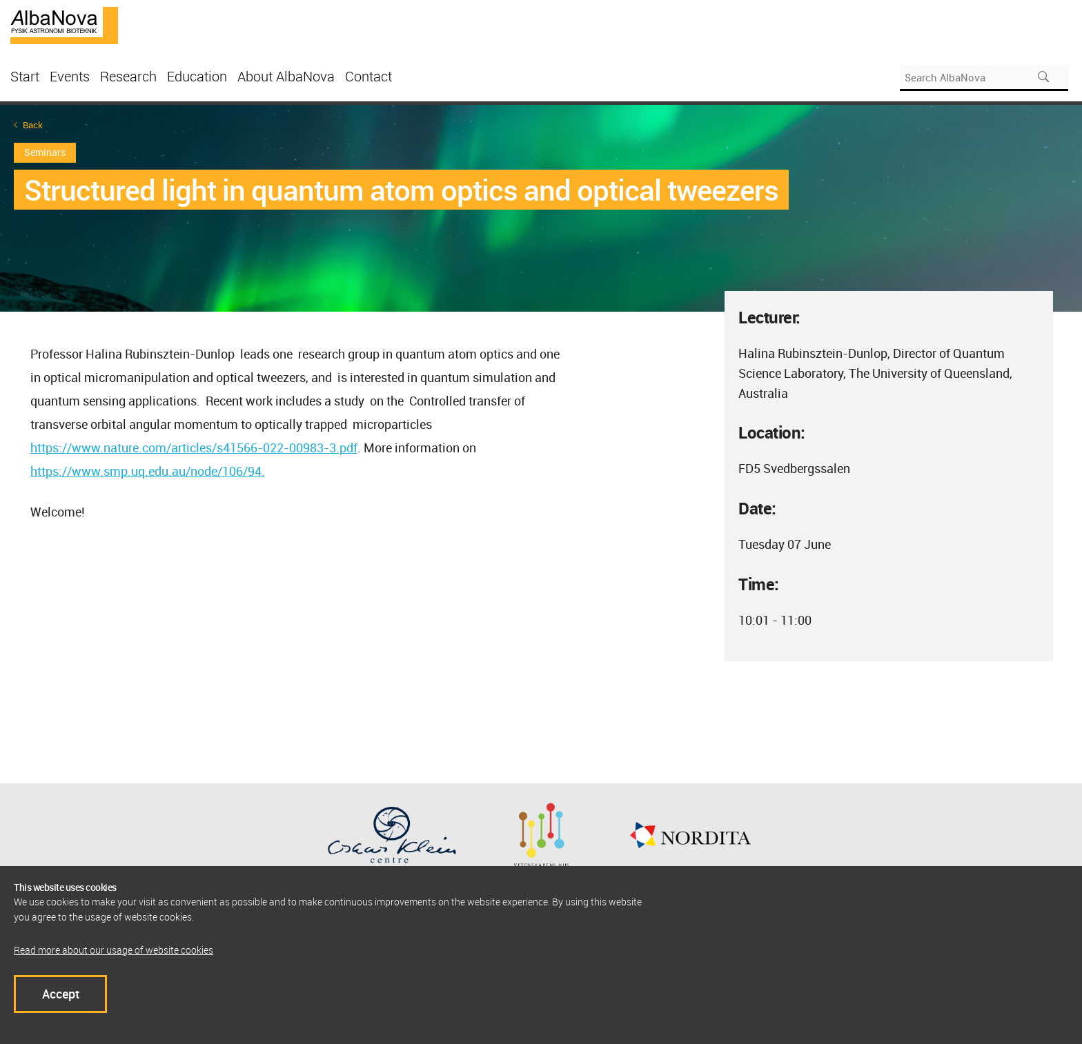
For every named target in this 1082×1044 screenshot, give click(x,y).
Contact (368, 76)
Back (33, 125)
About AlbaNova (286, 76)
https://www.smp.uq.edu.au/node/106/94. (147, 471)
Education (197, 76)
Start (24, 76)
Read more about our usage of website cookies (113, 949)
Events (70, 76)
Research (128, 76)
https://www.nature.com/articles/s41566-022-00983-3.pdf (193, 447)
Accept (60, 993)
